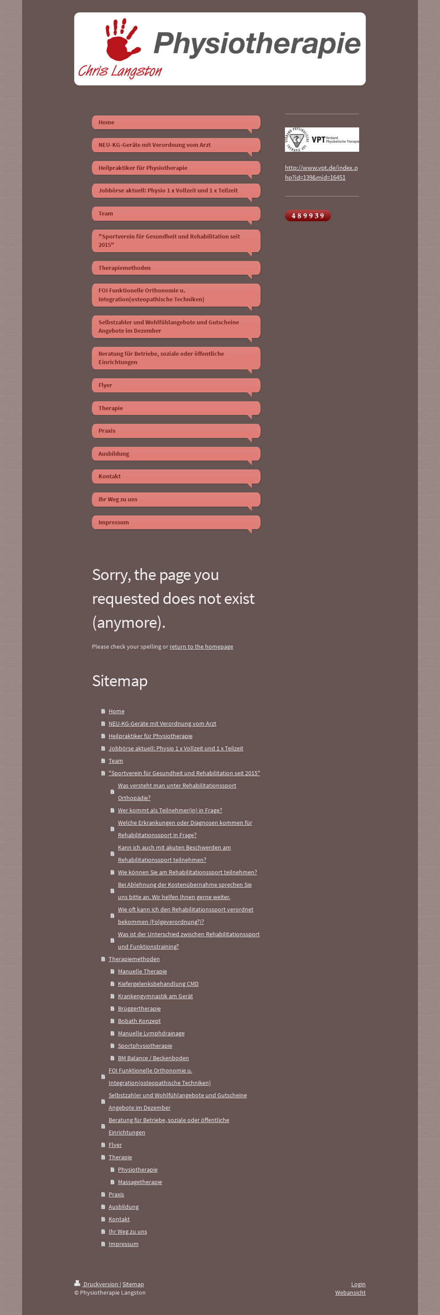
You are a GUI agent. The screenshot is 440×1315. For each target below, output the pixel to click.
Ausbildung (124, 1207)
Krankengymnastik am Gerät (155, 996)
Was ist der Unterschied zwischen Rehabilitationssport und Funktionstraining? (189, 940)
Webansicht (350, 1292)
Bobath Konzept (139, 1021)
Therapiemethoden (134, 959)
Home (117, 711)
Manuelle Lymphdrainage (151, 1033)
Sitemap (133, 1284)
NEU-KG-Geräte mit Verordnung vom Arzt (162, 723)
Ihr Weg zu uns (128, 1231)
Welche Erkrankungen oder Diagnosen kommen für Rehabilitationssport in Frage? (185, 829)
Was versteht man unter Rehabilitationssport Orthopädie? (177, 791)
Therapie (120, 1157)
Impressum (124, 1244)
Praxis (116, 1194)
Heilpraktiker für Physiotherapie (151, 736)
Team (116, 761)
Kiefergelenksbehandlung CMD (158, 984)
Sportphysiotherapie (145, 1046)
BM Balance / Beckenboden (153, 1058)
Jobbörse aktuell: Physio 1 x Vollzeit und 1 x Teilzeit (176, 748)
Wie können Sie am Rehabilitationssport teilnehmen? (187, 872)
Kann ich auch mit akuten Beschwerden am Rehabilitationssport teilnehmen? (174, 853)
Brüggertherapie (139, 1008)
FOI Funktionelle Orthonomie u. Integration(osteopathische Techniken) (160, 1076)
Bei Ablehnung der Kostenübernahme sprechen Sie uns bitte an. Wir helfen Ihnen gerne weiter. (185, 891)
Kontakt (119, 1219)
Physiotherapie (138, 1169)
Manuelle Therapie (142, 971)
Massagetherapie (140, 1182)
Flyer (115, 1145)
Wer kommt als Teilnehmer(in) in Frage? (170, 810)
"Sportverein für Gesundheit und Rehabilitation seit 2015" (184, 773)
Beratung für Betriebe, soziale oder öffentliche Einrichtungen (169, 1126)
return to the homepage (201, 646)
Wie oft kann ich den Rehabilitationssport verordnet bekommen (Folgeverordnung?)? (186, 915)
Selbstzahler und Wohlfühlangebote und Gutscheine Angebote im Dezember (178, 1101)
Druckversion (97, 1284)
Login (358, 1284)
